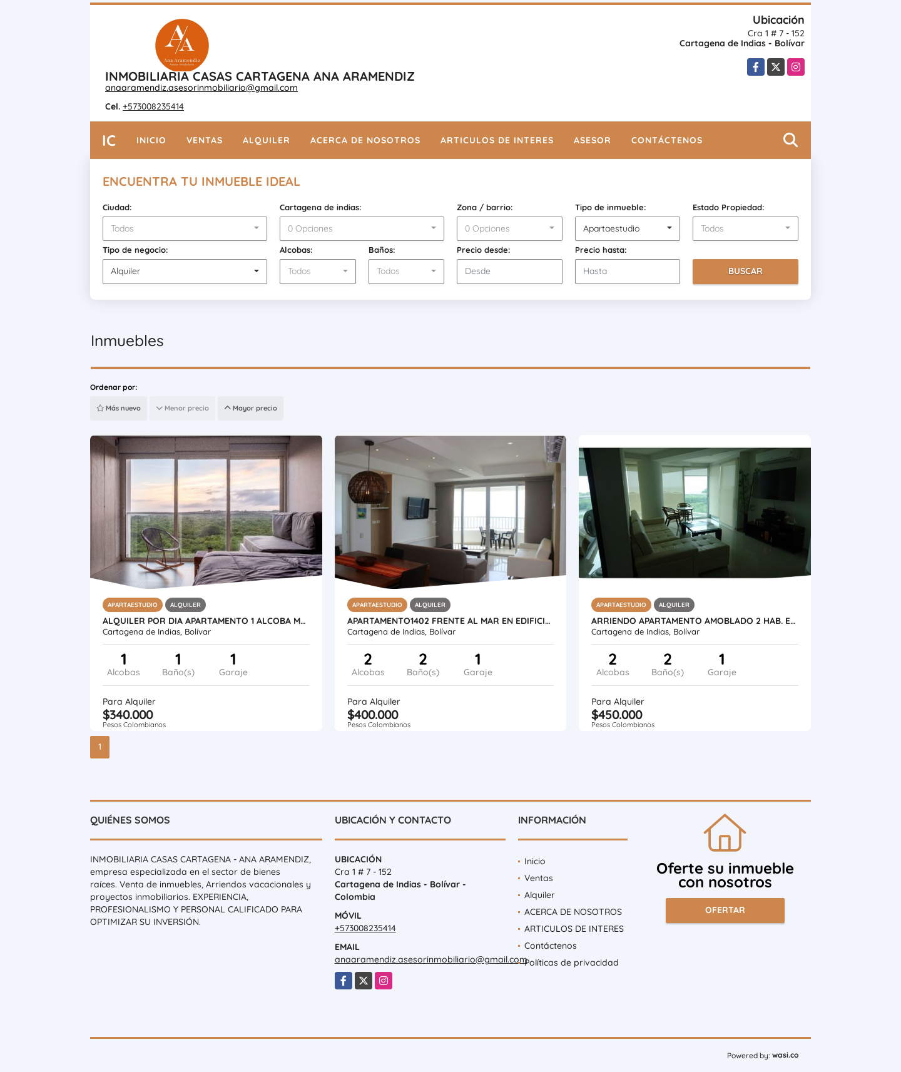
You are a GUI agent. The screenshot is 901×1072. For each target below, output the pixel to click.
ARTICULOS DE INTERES (497, 140)
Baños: (382, 250)
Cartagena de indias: (321, 207)
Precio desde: (484, 250)
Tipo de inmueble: (610, 207)
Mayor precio (250, 408)
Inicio (151, 140)
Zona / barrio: (485, 207)
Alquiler (266, 140)
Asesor (592, 140)
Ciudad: (117, 207)
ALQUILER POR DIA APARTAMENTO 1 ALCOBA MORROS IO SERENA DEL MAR (206, 621)
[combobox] (185, 229)
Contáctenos (667, 140)
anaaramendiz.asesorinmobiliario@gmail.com (201, 87)
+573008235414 (153, 106)
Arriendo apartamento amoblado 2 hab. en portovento (694, 621)
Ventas (204, 140)
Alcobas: (296, 250)
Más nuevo (118, 408)
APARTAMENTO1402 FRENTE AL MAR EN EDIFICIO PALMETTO (450, 621)
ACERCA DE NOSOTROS (365, 140)
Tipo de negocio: (135, 250)
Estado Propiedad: (729, 207)
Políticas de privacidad (571, 962)
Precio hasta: (601, 250)
